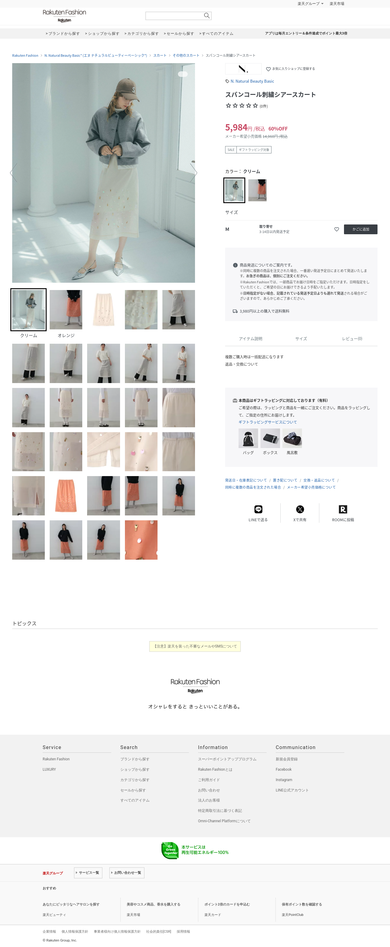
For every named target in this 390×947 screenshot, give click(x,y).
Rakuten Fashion (90, 16)
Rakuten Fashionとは (215, 769)
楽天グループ (309, 4)
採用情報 (183, 931)
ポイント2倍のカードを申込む (227, 904)
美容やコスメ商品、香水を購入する (153, 904)
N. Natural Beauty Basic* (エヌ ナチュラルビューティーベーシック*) (95, 55)
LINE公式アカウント (292, 790)
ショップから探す (135, 769)
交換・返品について (319, 480)
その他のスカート (186, 55)
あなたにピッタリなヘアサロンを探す (71, 904)
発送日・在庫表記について (246, 480)
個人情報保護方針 (75, 931)
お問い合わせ (209, 790)
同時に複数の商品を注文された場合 (253, 487)
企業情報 (49, 931)
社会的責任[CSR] (158, 931)
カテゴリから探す (135, 780)
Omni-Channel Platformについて (224, 821)
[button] (13, 173)
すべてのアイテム (135, 800)
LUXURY (49, 769)
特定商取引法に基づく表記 (220, 811)
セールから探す (133, 790)
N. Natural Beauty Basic (252, 81)
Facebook (284, 769)
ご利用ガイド (209, 780)
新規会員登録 (287, 759)
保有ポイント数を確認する (302, 904)
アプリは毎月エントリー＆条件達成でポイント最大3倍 (306, 33)
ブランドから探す (135, 759)
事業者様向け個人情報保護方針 (117, 931)
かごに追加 (361, 229)
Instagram (284, 780)
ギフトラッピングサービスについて (268, 422)
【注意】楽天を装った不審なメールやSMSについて (195, 646)
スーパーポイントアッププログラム (227, 759)
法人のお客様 (209, 800)
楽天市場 (337, 4)
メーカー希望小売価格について (311, 487)
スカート (160, 55)
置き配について (285, 480)
